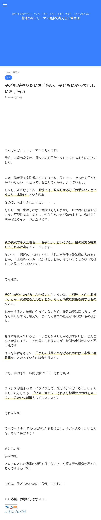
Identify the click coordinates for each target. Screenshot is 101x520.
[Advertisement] (50, 44)
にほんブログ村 (15, 511)
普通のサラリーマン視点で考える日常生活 (50, 18)
